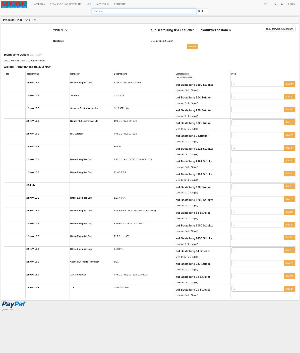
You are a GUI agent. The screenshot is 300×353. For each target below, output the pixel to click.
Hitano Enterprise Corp (81, 82)
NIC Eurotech (76, 133)
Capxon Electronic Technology (84, 262)
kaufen (192, 46)
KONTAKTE (120, 4)
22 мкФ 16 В (32, 82)
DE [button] (266, 4)
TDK (72, 287)
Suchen (202, 11)
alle (184, 77)
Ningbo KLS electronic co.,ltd (84, 121)
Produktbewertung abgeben (279, 29)
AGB (88, 4)
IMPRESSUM (102, 4)
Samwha (74, 95)
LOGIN (291, 4)
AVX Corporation (78, 274)
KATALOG (39, 4)
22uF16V (30, 185)
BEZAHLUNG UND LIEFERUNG (65, 4)
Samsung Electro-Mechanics (84, 108)
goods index (8, 309)
